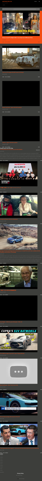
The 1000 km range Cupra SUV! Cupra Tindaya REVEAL (12, 353)
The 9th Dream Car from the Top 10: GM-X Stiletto (11, 149)
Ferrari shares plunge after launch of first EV (10, 416)
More (39, 76)
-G (2, 465)
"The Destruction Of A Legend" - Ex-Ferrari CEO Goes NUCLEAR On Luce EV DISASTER (19, 448)
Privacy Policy (19, 475)
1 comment (4, 263)
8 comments (5, 389)
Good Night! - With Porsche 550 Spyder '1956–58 (11, 321)
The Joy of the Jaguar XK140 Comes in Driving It (13, 72)
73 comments (5, 223)
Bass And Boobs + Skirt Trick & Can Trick (9, 385)
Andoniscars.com (7, 1)
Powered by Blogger (21, 478)
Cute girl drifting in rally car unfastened (9, 219)
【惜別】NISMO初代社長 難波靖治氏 (8, 290)
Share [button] (3, 76)
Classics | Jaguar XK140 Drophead (9, 142)
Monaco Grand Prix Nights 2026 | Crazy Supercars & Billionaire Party (17, 37)
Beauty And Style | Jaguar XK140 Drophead (12, 107)
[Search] (35, 1)
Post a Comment (7, 76)
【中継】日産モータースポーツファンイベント (10, 187)
